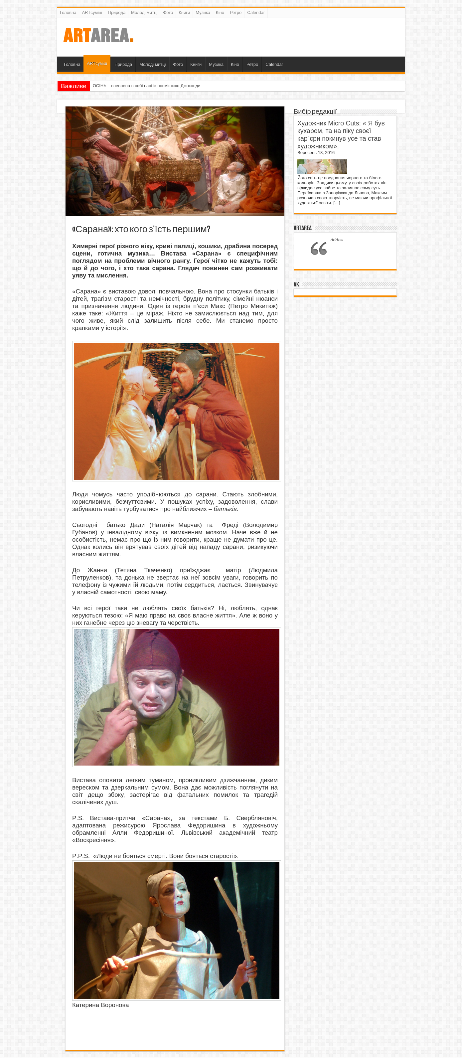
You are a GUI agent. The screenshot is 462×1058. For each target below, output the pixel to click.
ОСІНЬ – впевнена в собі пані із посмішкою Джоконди (147, 85)
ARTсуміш (92, 12)
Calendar (256, 12)
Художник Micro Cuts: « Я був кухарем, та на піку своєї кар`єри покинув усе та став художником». (341, 134)
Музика (203, 12)
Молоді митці (144, 12)
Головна (68, 12)
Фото (168, 12)
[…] (336, 202)
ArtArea (303, 228)
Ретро (235, 12)
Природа (116, 12)
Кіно (220, 12)
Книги (184, 12)
